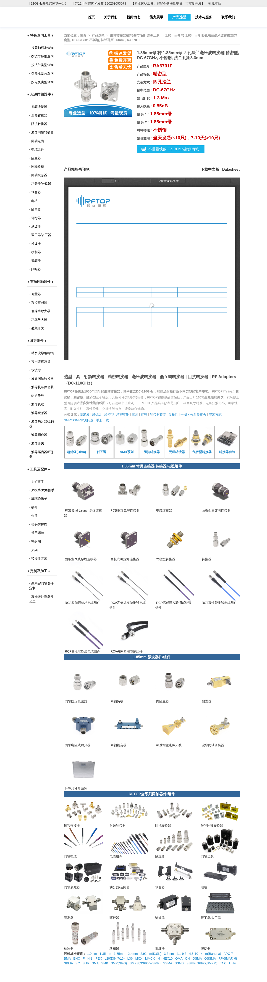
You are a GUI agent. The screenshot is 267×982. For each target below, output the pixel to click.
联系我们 (228, 17)
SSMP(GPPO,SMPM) (201, 963)
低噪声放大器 (40, 311)
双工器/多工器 (41, 235)
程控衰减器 (39, 302)
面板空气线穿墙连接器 (80, 559)
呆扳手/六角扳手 (43, 490)
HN (89, 958)
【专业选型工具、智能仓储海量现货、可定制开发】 (168, 3)
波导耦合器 (39, 435)
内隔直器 (162, 701)
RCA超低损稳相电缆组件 (82, 603)
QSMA (197, 958)
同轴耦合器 (118, 745)
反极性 (173, 414)
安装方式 (215, 414)
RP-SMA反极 (227, 958)
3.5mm (169, 953)
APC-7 (228, 953)
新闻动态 (133, 17)
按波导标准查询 (42, 56)
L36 (130, 958)
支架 (34, 550)
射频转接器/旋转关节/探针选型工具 (135, 35)
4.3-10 (193, 953)
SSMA (167, 963)
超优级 (97, 414)
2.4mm (133, 953)
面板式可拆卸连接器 (124, 559)
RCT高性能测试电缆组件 (219, 603)
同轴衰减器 (39, 175)
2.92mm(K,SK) (150, 953)
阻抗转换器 (39, 124)
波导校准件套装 (42, 387)
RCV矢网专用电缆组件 (126, 651)
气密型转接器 (165, 559)
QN (187, 958)
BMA (67, 958)
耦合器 (36, 192)
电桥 (34, 201)
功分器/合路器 (41, 184)
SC (78, 963)
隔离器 (36, 209)
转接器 (206, 559)
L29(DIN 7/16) (115, 958)
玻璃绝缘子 (39, 498)
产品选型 (179, 17)
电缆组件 (37, 149)
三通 (135, 414)
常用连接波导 (40, 361)
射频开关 (37, 328)
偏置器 (36, 294)
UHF (232, 963)
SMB (104, 963)
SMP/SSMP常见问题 (79, 420)
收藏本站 (214, 3)
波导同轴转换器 (42, 132)
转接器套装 (39, 558)
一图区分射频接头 (193, 414)
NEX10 (167, 958)
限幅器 (36, 269)
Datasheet (231, 169)
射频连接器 (39, 107)
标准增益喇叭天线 (168, 745)
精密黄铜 (122, 414)
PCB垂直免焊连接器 (124, 510)
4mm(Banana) (211, 953)
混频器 (36, 261)
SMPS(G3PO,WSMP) (145, 963)
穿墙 (144, 414)
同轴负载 (37, 166)
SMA (95, 963)
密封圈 (36, 541)
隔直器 (36, 158)
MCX (138, 958)
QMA (178, 958)
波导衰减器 (39, 413)
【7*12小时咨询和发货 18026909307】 (99, 3)
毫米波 (84, 414)
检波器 (36, 243)
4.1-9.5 (181, 953)
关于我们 (111, 17)
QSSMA (210, 958)
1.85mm (120, 953)
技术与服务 (203, 17)
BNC (76, 958)
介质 (34, 516)
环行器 (36, 218)
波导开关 (37, 443)
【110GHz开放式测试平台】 (48, 3)
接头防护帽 (39, 524)
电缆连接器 (163, 510)
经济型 (109, 414)
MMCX (150, 958)
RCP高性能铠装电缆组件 (82, 651)
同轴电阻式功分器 (77, 745)
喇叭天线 (37, 396)
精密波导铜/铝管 (43, 353)
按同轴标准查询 (42, 48)
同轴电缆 (37, 141)
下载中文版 (210, 169)
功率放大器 (39, 319)
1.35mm (105, 953)
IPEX (98, 958)
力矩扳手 (37, 481)
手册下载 (102, 420)
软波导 (36, 370)
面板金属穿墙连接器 (215, 510)
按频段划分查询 (42, 73)
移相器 (36, 252)
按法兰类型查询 (42, 65)
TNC (223, 963)
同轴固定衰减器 (75, 701)
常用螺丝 (37, 533)
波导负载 (37, 404)
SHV (86, 963)
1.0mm (92, 953)
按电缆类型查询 (42, 82)
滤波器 (36, 226)
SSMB (179, 963)
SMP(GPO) (119, 963)
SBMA (68, 963)
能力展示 (156, 17)
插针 (34, 507)
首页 (91, 17)
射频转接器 (39, 115)
